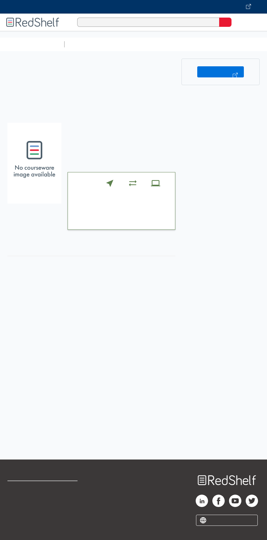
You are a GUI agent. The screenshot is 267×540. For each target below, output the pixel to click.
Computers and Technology (176, 44)
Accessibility (68, 515)
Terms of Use (68, 488)
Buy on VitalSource (220, 71)
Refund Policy (69, 502)
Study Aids (83, 44)
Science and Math (121, 44)
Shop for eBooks (25, 488)
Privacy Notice (23, 515)
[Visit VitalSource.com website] (133, 7)
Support (15, 502)
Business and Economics (239, 44)
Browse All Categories (32, 44)
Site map (17, 529)
